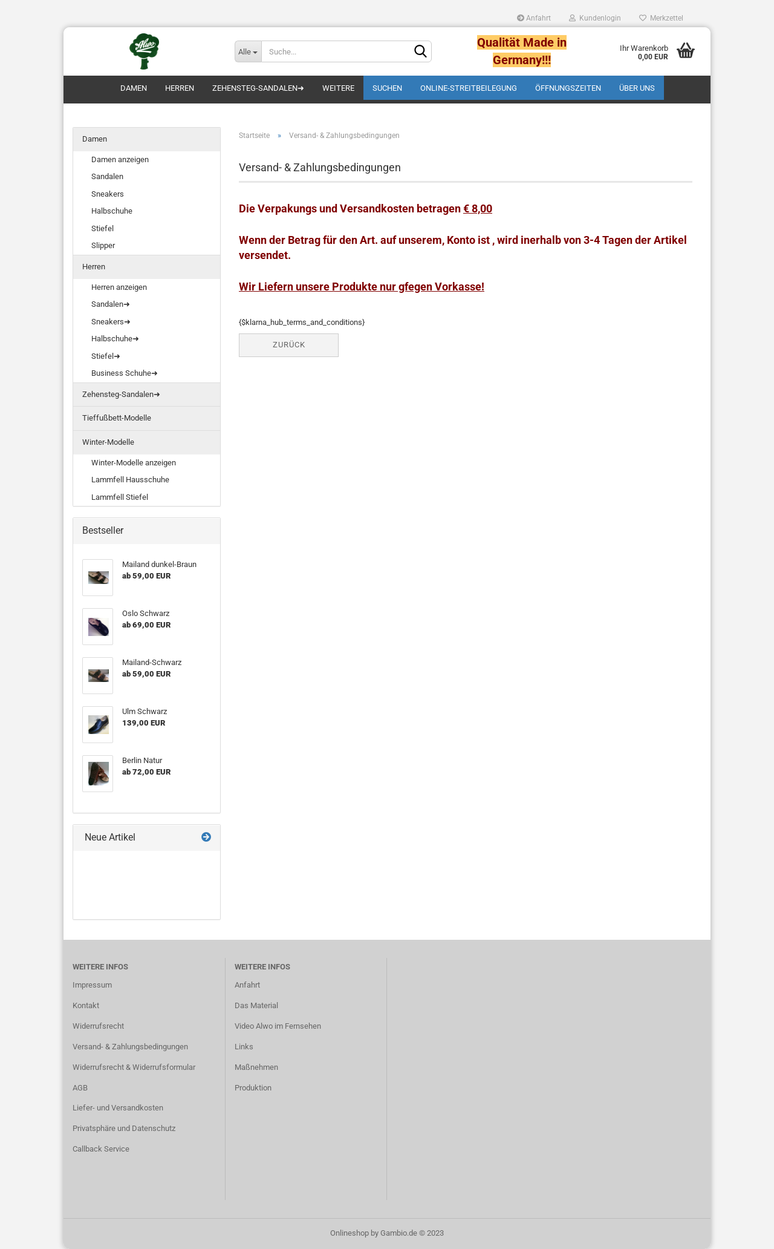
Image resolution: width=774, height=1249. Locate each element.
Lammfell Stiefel (119, 497)
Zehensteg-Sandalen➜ (258, 88)
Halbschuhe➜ (115, 338)
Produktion (253, 1087)
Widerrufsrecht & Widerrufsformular (134, 1067)
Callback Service (101, 1148)
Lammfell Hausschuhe (130, 479)
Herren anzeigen (119, 287)
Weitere (338, 88)
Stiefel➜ (105, 356)
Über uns (637, 88)
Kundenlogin (595, 18)
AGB (80, 1087)
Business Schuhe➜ (124, 373)
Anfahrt (534, 18)
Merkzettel (661, 18)
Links (244, 1046)
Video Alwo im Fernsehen (278, 1026)
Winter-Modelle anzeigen (133, 462)
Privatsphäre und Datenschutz (124, 1128)
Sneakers (107, 193)
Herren (179, 88)
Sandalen (107, 176)
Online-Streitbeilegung (468, 88)
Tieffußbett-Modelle (116, 417)
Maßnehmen (256, 1067)
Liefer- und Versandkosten (118, 1107)
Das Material (256, 1005)
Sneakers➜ (111, 321)
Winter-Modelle (108, 442)
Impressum (92, 984)
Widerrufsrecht (98, 1026)
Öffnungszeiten (568, 88)
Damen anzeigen (120, 159)
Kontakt (86, 1005)
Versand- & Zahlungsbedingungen (130, 1046)
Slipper (103, 245)
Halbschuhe (111, 210)
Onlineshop (349, 1233)
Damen (133, 88)
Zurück (289, 344)
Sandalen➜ (110, 304)
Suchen (387, 88)
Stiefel (102, 228)
